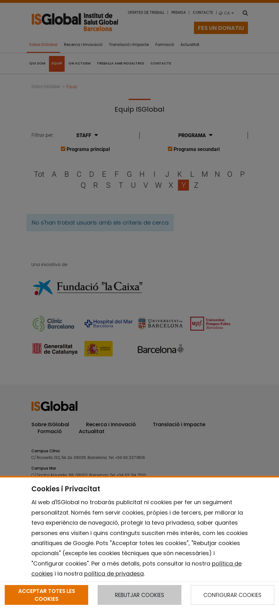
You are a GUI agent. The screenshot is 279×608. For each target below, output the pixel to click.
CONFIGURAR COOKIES (232, 595)
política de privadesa (114, 573)
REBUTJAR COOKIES (139, 595)
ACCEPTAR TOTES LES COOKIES (46, 594)
